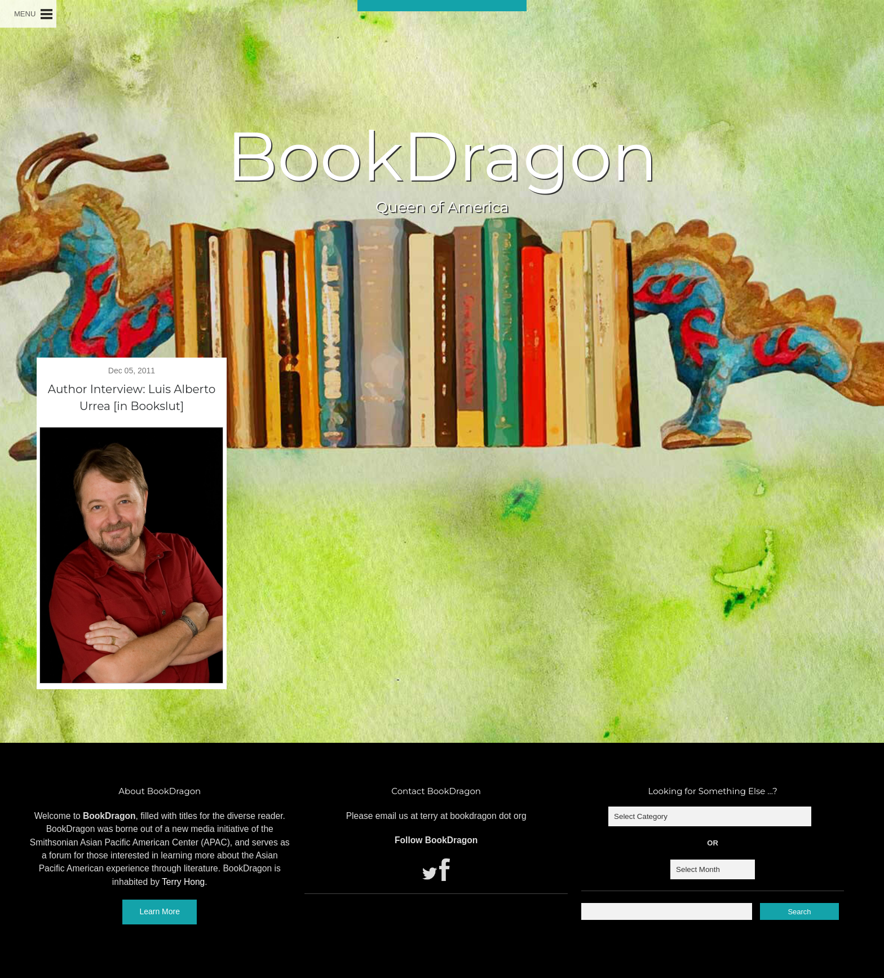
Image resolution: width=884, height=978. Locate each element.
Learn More (159, 911)
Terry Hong (183, 882)
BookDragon (442, 156)
